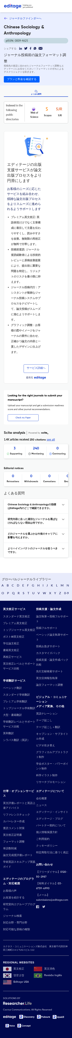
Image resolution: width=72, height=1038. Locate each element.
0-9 (66, 593)
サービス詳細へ (36, 368)
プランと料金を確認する (21, 79)
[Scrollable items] (36, 451)
